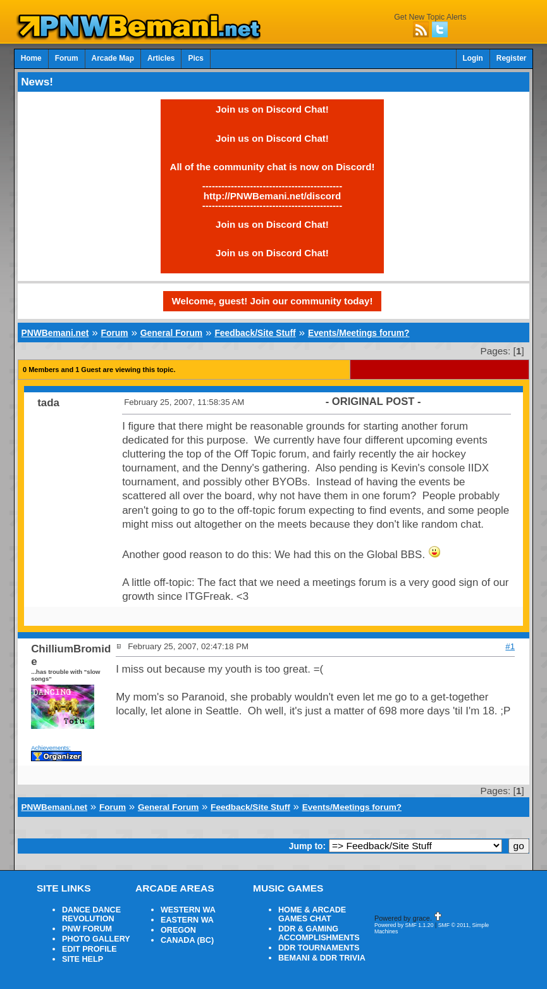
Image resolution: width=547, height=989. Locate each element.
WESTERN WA (188, 909)
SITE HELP (82, 959)
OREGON (178, 930)
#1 (510, 646)
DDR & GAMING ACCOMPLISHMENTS (319, 933)
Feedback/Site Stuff (254, 333)
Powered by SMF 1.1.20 (404, 925)
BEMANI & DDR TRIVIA (322, 958)
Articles (161, 58)
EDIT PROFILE (89, 949)
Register (511, 58)
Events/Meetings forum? (359, 333)
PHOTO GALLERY (96, 939)
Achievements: (51, 747)
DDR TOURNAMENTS (319, 947)
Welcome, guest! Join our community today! (272, 300)
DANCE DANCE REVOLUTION (91, 914)
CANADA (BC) (187, 940)
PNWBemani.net (55, 333)
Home (31, 58)
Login (473, 58)
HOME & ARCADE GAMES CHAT (312, 914)
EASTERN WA (187, 920)
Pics (195, 58)
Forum (66, 58)
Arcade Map (113, 58)
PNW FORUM (87, 928)
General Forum (171, 333)
